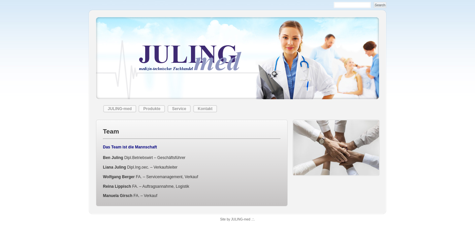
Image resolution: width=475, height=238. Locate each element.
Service (179, 108)
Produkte (151, 108)
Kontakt (205, 108)
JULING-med (120, 108)
